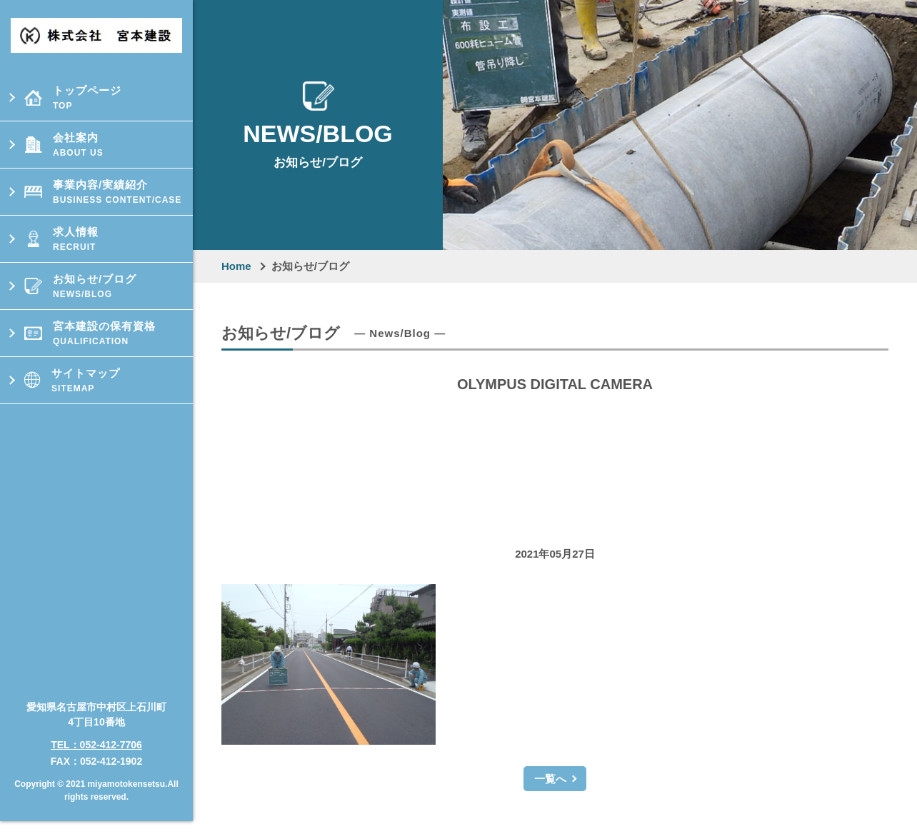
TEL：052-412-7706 (96, 734)
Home (236, 266)
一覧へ (550, 779)
